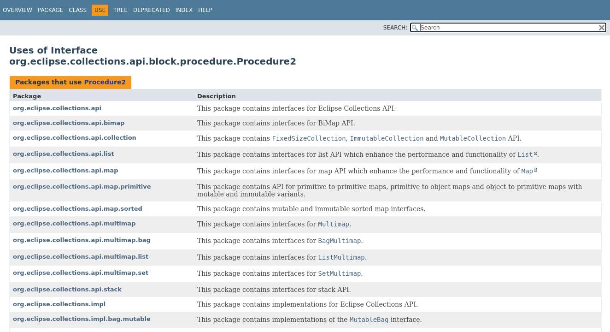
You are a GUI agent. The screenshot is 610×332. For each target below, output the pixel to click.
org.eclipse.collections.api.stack (67, 289)
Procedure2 (105, 82)
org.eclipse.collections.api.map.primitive (82, 186)
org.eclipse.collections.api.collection (74, 137)
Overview (17, 10)
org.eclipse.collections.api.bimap (68, 122)
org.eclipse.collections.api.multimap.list (80, 256)
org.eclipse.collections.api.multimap (74, 223)
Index (184, 10)
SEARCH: (395, 27)
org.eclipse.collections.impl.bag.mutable (82, 318)
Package (50, 10)
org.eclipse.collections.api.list (63, 153)
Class (78, 10)
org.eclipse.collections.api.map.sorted (77, 208)
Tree (120, 10)
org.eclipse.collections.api (57, 108)
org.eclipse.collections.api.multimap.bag (82, 240)
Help (205, 10)
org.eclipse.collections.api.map (65, 170)
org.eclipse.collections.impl (59, 304)
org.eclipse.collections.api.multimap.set (80, 272)
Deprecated (151, 10)
